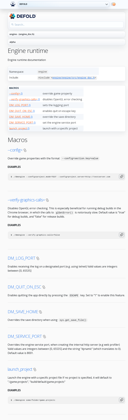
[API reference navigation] (67, 34)
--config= (15, 149)
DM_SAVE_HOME (23, 311)
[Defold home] (13, 4)
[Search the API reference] (67, 24)
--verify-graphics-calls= (26, 199)
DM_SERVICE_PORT (25, 335)
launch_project (20, 368)
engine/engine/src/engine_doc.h (73, 77)
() (15, 93)
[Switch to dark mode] (113, 4)
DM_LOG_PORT (21, 257)
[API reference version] (67, 42)
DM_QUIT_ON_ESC (24, 286)
